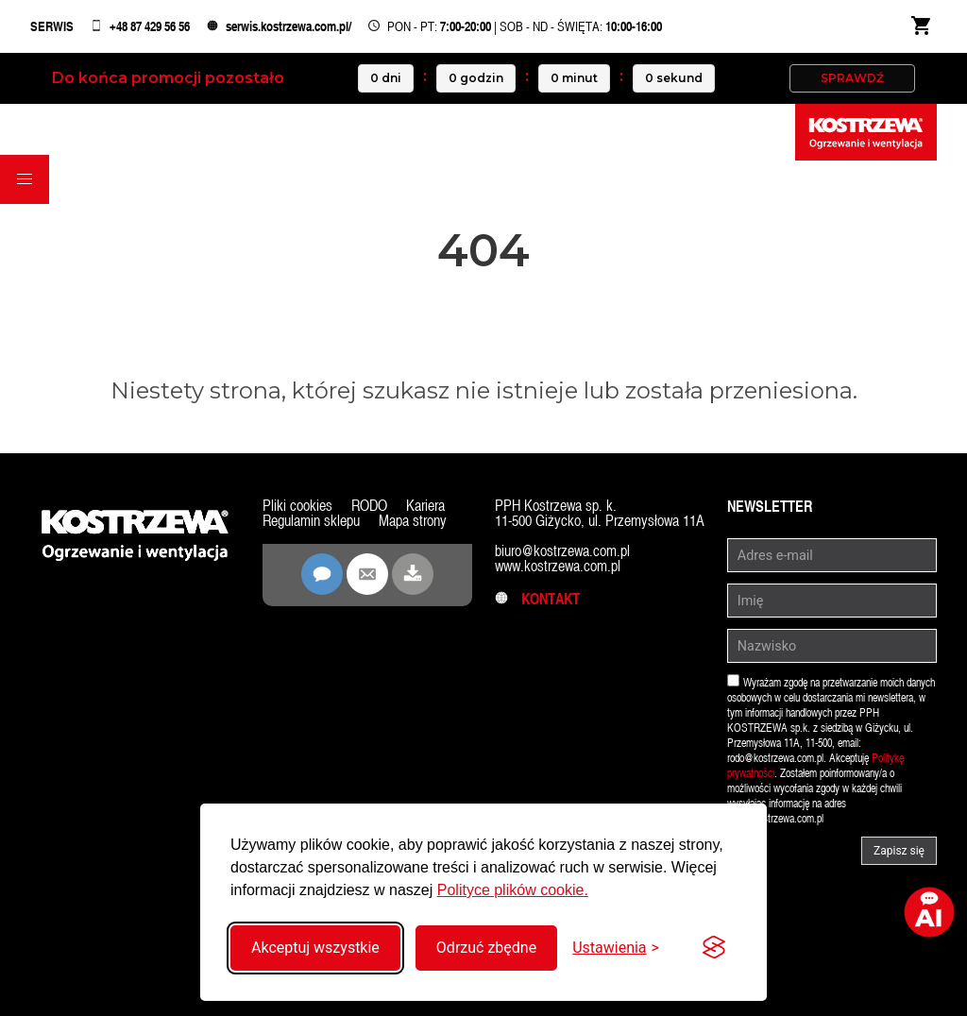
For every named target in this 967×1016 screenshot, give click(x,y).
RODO (369, 506)
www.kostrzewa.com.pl (557, 566)
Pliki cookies (297, 506)
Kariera (425, 506)
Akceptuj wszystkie (315, 948)
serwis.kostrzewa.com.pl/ (288, 26)
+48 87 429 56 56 (150, 26)
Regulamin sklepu (311, 521)
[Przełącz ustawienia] (615, 947)
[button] (24, 179)
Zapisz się (899, 850)
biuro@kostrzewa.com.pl (562, 551)
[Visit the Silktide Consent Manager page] (714, 948)
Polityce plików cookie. (512, 890)
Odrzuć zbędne (486, 948)
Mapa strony (413, 521)
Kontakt (537, 599)
